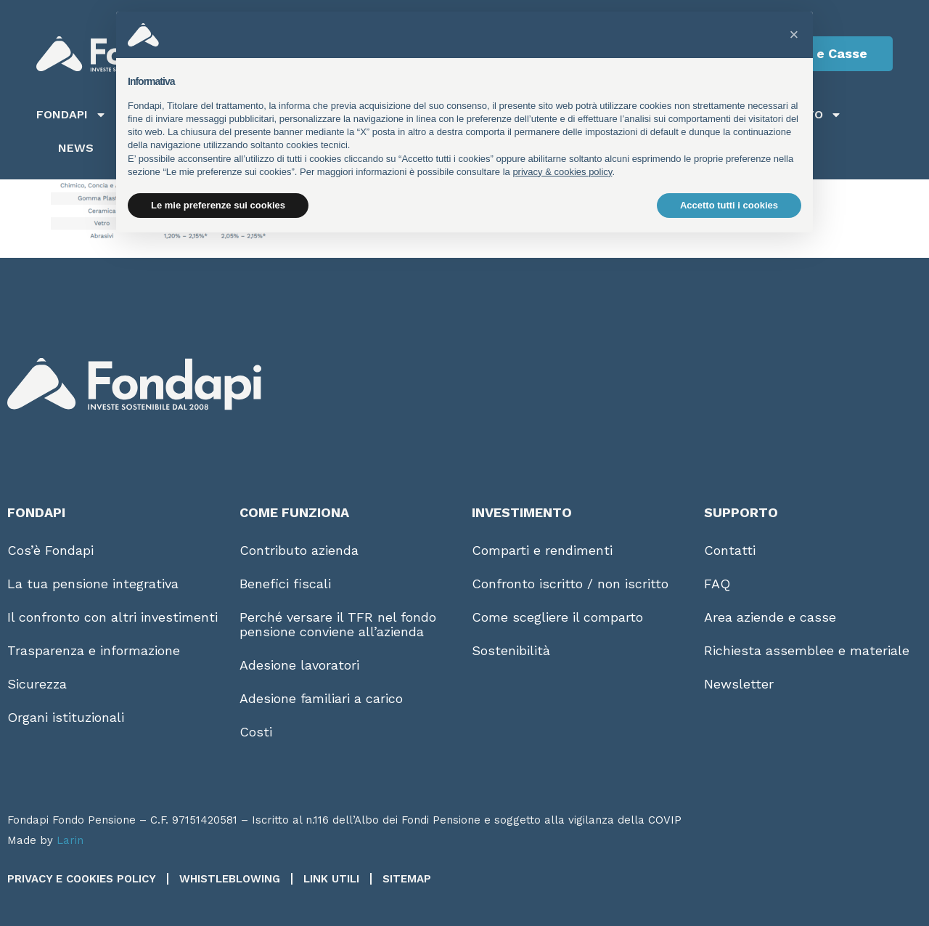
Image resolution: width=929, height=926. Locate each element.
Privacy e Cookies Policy (81, 878)
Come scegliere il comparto (557, 617)
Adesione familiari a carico (321, 698)
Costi (256, 731)
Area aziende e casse (770, 617)
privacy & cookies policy (562, 171)
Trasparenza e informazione (93, 650)
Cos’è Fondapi (50, 550)
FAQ (717, 583)
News (76, 148)
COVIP (665, 820)
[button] (794, 34)
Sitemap (406, 878)
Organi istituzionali (65, 717)
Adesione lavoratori (299, 665)
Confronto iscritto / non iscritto (570, 583)
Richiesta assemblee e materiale (806, 650)
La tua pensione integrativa (93, 583)
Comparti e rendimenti (542, 550)
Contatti (730, 550)
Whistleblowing (229, 878)
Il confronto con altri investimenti (112, 617)
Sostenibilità (511, 650)
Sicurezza (37, 683)
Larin (70, 840)
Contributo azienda (299, 550)
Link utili (331, 878)
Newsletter (739, 683)
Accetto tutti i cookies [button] (729, 205)
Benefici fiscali (285, 583)
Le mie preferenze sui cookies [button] (218, 205)
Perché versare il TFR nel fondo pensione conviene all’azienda (338, 624)
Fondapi (71, 115)
